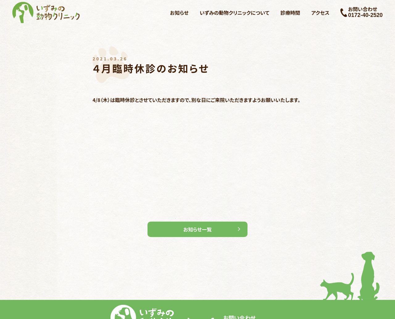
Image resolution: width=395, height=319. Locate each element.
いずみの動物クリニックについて (234, 12)
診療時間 (290, 12)
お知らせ (179, 12)
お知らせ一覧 (197, 229)
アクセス (320, 12)
